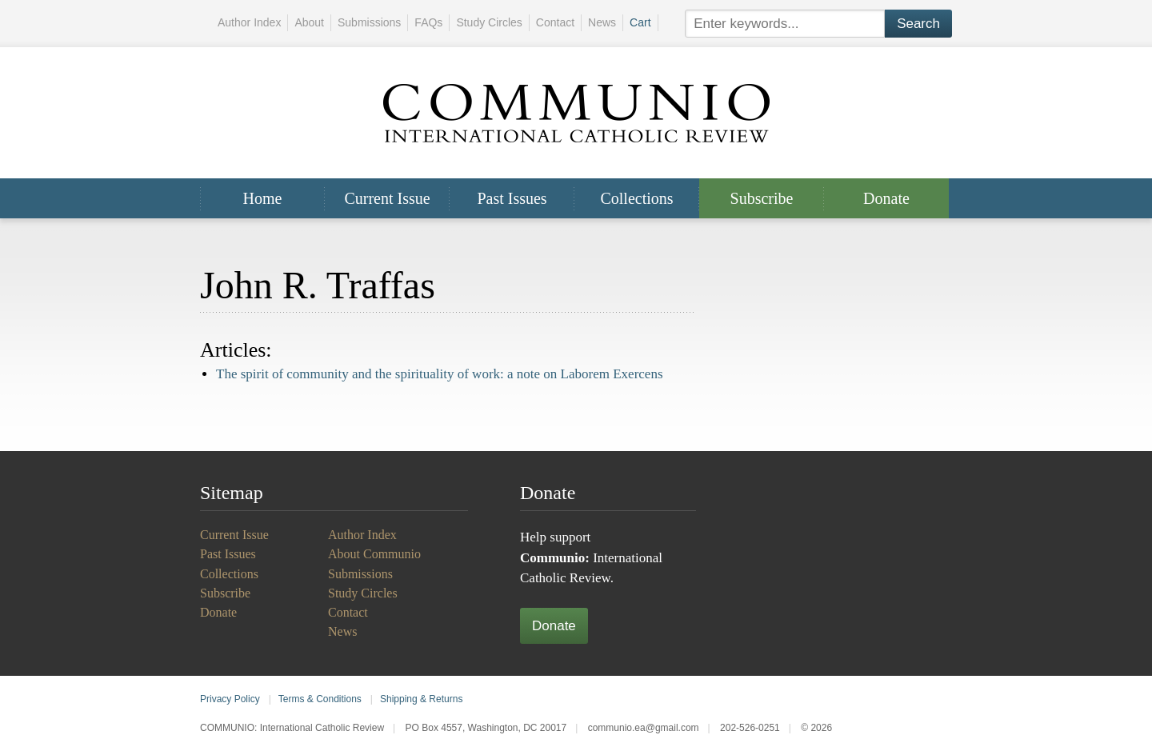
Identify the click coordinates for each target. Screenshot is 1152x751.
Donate (886, 198)
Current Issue (387, 198)
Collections (636, 198)
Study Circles (489, 22)
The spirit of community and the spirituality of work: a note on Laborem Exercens (439, 373)
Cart (640, 22)
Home (262, 198)
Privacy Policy (230, 699)
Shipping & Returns (421, 699)
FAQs (428, 22)
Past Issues (511, 198)
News (602, 22)
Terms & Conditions (320, 699)
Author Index (249, 22)
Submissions (369, 22)
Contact (555, 22)
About (309, 22)
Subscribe (762, 198)
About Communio (374, 554)
